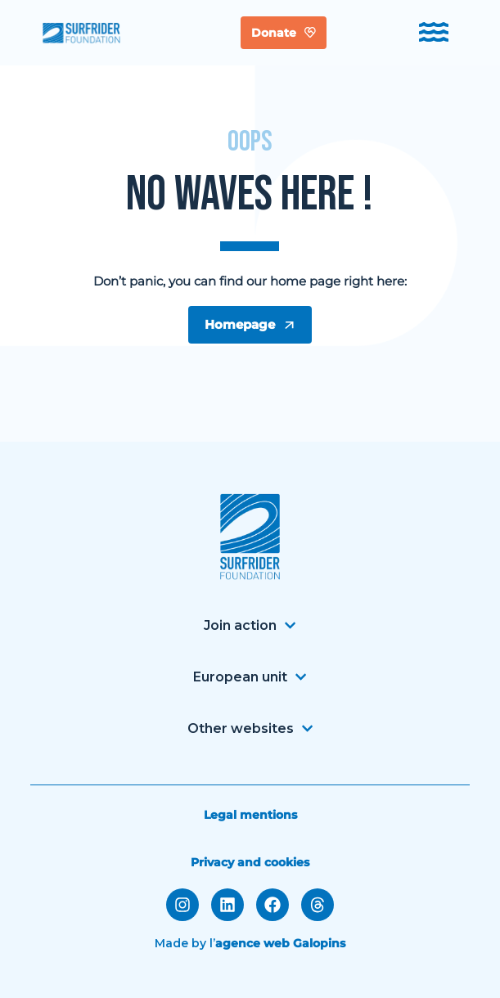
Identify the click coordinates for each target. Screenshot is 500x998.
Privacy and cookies (250, 862)
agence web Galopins (280, 943)
